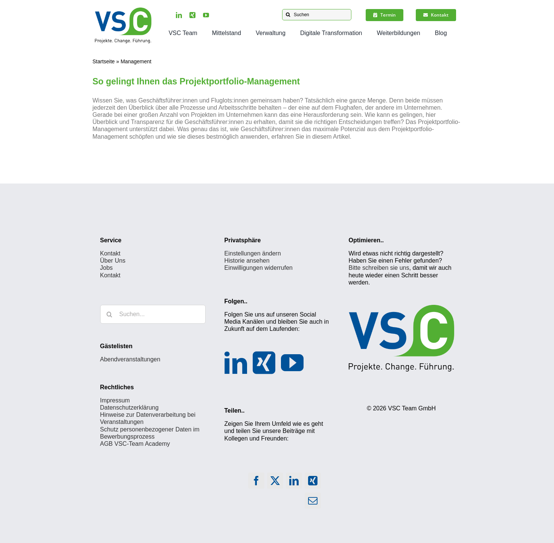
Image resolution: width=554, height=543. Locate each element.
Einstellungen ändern (252, 253)
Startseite (103, 61)
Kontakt (110, 253)
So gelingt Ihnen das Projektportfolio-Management (196, 81)
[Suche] (287, 14)
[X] (275, 483)
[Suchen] (316, 14)
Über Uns (113, 260)
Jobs (106, 268)
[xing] (192, 15)
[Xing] (264, 363)
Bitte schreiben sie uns (379, 268)
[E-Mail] (313, 502)
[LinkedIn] (235, 363)
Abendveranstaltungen (130, 359)
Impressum (115, 400)
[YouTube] (292, 363)
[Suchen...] (153, 314)
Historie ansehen (247, 260)
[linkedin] (179, 15)
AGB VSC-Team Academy (135, 444)
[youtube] (206, 15)
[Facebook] (256, 483)
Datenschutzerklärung (129, 407)
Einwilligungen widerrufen (258, 268)
